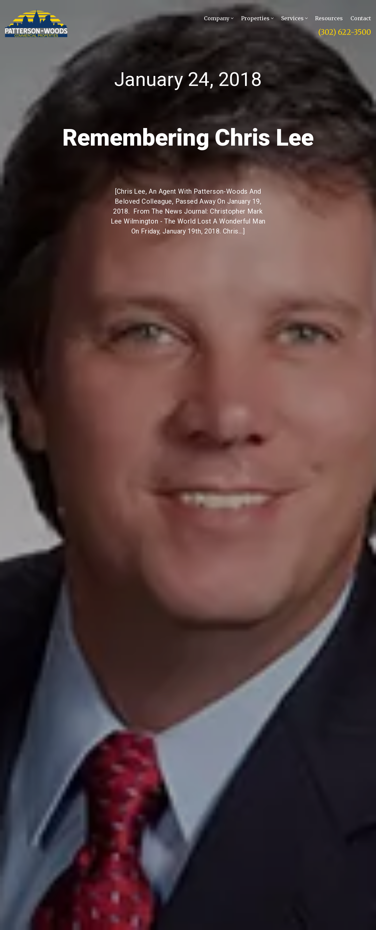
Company (218, 18)
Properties (257, 18)
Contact (360, 18)
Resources (329, 18)
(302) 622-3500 (344, 32)
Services (294, 18)
